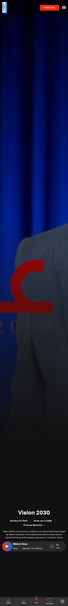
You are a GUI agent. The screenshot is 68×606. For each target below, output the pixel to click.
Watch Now (20, 544)
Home (8, 601)
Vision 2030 (34, 513)
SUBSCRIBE (49, 8)
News (24, 601)
